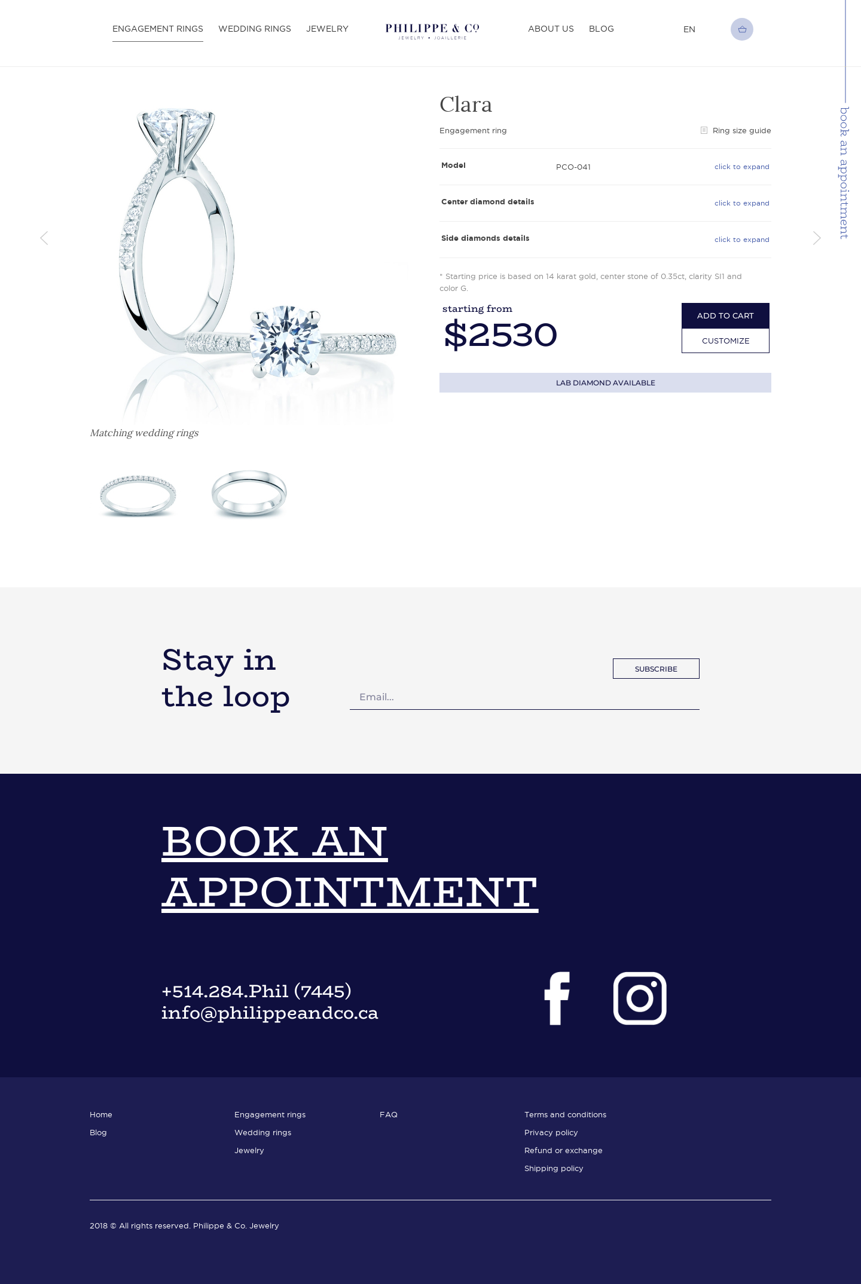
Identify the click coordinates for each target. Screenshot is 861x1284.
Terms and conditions (565, 1114)
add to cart (725, 315)
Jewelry (327, 28)
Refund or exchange (563, 1150)
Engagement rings (157, 28)
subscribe (656, 668)
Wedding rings (254, 28)
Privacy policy (551, 1132)
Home (101, 1114)
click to (742, 166)
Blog (601, 28)
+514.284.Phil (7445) (256, 991)
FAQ (389, 1114)
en (689, 29)
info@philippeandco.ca (269, 1012)
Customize (726, 340)
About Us (551, 28)
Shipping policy (554, 1168)
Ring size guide (736, 130)
